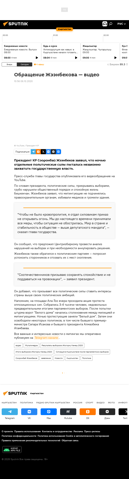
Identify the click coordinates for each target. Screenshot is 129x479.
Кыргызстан (72, 358)
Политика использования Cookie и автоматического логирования (73, 435)
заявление (46, 358)
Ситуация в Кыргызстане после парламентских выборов (82, 351)
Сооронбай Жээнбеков (26, 358)
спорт (89, 402)
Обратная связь (70, 440)
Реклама (78, 431)
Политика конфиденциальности (19, 435)
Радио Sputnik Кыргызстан (53, 402)
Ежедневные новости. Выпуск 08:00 (20, 51)
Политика (86, 358)
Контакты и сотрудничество (57, 431)
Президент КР (32, 145)
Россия (77, 402)
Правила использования (27, 431)
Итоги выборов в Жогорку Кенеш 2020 (34, 351)
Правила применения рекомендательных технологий (31, 440)
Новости (59, 358)
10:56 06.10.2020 (23, 81)
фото (111, 402)
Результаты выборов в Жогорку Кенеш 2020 (62, 345)
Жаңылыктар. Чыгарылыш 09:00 (97, 51)
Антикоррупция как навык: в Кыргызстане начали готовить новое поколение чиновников (59, 52)
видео (18, 345)
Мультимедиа (31, 345)
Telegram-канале (46, 338)
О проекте (7, 431)
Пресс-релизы (92, 431)
